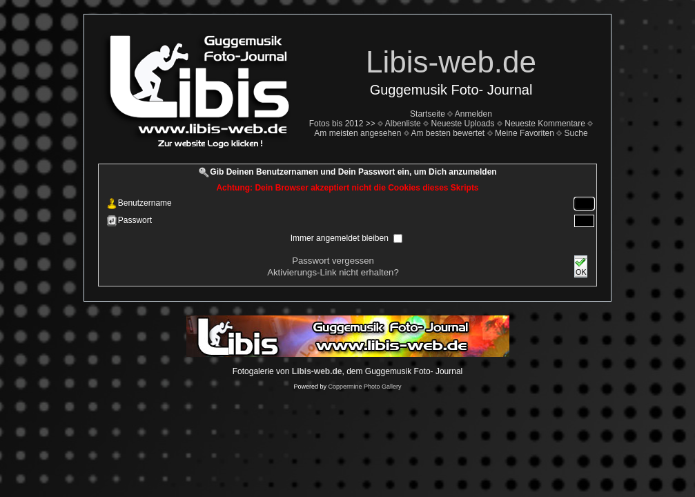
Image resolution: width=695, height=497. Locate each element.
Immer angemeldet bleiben (341, 238)
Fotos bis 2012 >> (342, 123)
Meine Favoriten (524, 133)
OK (580, 266)
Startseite (427, 114)
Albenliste (403, 123)
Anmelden (473, 114)
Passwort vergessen (333, 260)
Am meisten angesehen (357, 133)
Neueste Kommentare (545, 123)
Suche (576, 133)
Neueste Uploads (462, 123)
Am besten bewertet (447, 133)
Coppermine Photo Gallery (364, 386)
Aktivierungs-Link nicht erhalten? (333, 272)
